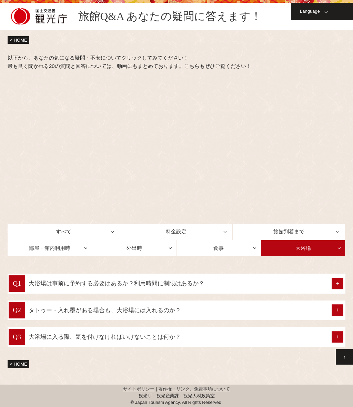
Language (310, 11)
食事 (218, 248)
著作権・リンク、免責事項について (194, 388)
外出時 (134, 248)
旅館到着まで (288, 231)
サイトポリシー (138, 388)
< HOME (18, 39)
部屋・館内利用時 (49, 248)
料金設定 (176, 231)
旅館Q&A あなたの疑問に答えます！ (170, 16)
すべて (63, 231)
